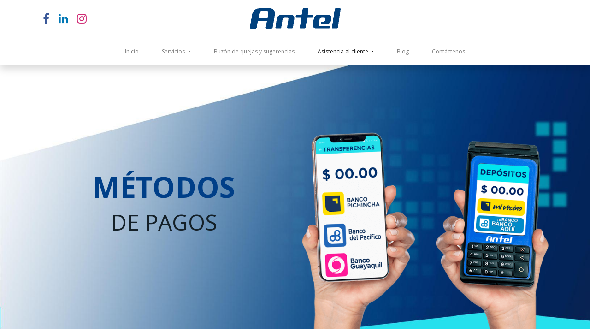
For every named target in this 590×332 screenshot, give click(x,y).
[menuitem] (131, 51)
